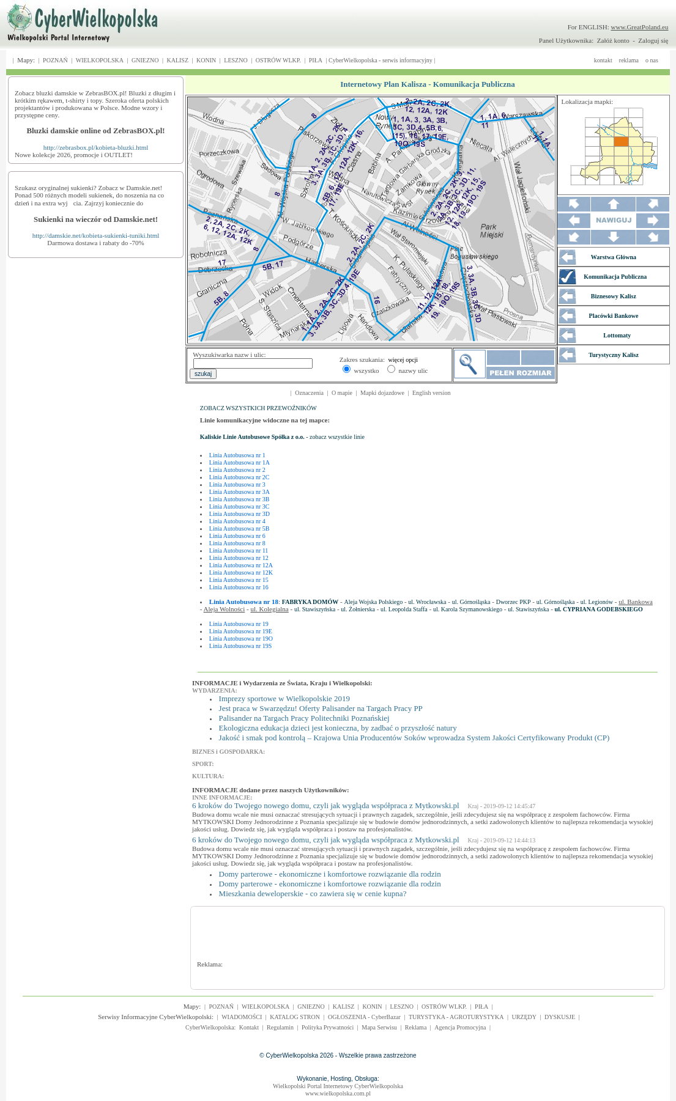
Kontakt (249, 1027)
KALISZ (177, 60)
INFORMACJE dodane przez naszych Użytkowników (269, 790)
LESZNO (235, 60)
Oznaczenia (309, 392)
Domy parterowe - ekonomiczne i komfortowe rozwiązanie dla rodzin (330, 873)
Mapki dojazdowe (382, 392)
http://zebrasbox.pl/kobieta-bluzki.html (96, 147)
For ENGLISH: (618, 27)
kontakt (603, 60)
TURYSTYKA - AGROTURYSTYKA (456, 1017)
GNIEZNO (145, 60)
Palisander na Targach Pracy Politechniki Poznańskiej (304, 718)
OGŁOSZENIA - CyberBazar (364, 1017)
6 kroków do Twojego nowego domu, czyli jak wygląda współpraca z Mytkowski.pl (325, 805)
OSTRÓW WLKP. (278, 60)
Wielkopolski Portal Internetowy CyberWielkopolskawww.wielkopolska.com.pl (338, 1090)
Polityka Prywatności (328, 1027)
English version (431, 392)
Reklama (416, 1027)
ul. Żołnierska (358, 609)
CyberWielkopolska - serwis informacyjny (381, 60)
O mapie (342, 392)
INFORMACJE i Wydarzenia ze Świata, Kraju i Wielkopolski (281, 683)
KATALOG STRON (295, 1017)
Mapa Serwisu (379, 1027)
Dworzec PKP (513, 601)
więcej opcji (403, 359)
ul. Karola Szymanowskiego (467, 609)
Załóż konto (613, 40)
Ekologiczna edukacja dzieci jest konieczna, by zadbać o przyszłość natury (338, 727)
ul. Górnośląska (471, 601)
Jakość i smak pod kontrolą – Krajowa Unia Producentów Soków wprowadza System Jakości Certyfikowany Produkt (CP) (414, 737)
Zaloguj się (653, 40)
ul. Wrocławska (427, 601)
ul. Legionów (597, 601)
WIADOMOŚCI (241, 1017)
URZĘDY (524, 1017)
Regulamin (280, 1027)
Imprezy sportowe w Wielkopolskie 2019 (284, 698)
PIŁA (315, 60)
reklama (629, 60)
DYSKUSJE (559, 1017)
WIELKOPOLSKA (100, 60)
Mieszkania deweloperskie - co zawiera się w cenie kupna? (313, 893)
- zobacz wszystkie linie (282, 436)
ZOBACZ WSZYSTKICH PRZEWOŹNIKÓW (258, 408)
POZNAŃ (55, 60)
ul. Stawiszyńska (314, 609)
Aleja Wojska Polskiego (373, 601)
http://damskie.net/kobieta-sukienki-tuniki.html (96, 235)
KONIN (206, 60)
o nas (651, 60)
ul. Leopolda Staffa (404, 609)
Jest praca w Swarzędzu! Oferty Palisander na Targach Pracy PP (321, 708)
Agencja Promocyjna (460, 1027)
